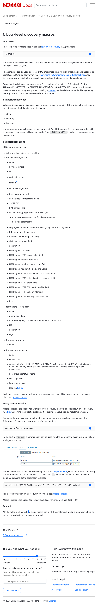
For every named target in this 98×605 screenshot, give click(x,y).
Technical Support (60, 584)
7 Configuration (27, 15)
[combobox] (61, 5)
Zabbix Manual (10, 15)
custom (52, 90)
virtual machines (77, 75)
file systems (44, 75)
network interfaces (60, 75)
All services (57, 589)
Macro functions (61, 494)
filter (9, 412)
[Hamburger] (92, 5)
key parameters (59, 472)
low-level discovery (50, 46)
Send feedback (12, 590)
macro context (20, 397)
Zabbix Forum (81, 589)
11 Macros (43, 15)
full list (20, 388)
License (52, 600)
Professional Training (85, 584)
